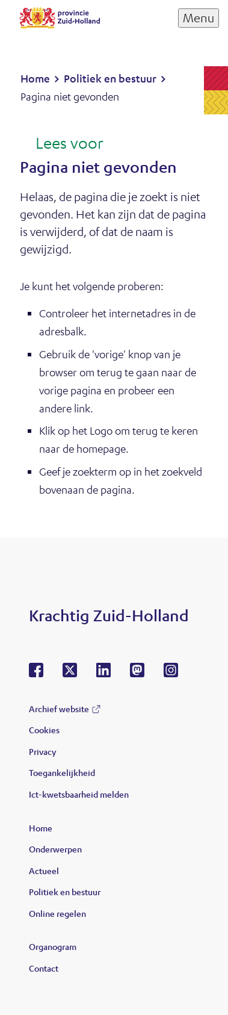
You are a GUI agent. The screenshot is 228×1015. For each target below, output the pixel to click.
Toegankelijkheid (62, 772)
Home (40, 827)
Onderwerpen (55, 848)
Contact (43, 968)
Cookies (44, 729)
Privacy (42, 751)
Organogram (52, 946)
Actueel (44, 870)
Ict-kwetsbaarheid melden (79, 794)
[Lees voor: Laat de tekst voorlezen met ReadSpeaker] (61, 144)
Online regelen (57, 913)
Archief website (59, 708)
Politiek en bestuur (64, 891)
